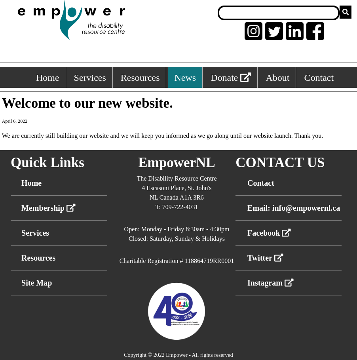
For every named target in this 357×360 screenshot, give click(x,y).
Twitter (265, 257)
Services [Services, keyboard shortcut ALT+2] (90, 77)
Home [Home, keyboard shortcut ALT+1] (47, 77)
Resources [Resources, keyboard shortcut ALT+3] (140, 77)
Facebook (269, 233)
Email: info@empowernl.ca (293, 208)
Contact (260, 183)
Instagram (270, 282)
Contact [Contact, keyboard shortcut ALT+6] (319, 77)
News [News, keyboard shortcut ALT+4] (185, 77)
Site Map (36, 282)
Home (31, 183)
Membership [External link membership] (48, 208)
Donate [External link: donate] (231, 77)
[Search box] (279, 13)
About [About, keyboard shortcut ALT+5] (277, 77)
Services (35, 233)
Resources (38, 257)
